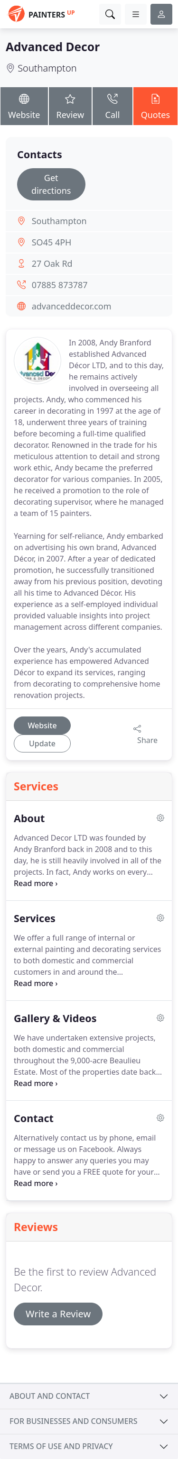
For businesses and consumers (73, 1421)
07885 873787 (60, 284)
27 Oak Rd (52, 263)
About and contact (49, 1396)
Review (70, 105)
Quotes (155, 105)
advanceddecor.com (72, 306)
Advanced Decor (53, 46)
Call (112, 105)
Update (42, 743)
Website (24, 105)
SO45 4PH (52, 242)
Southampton (47, 68)
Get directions (51, 184)
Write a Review (58, 1313)
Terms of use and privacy (61, 1446)
